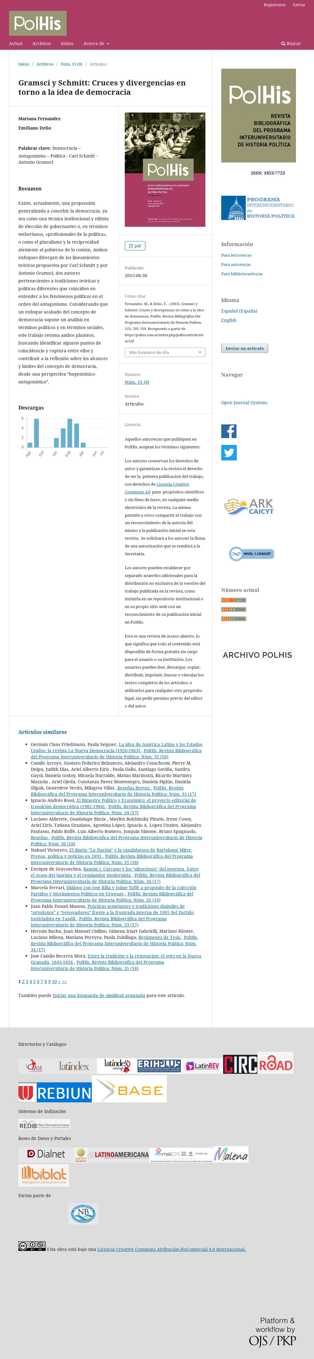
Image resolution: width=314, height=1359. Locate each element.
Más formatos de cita (149, 352)
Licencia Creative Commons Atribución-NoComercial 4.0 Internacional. (171, 1249)
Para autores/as (236, 264)
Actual (15, 43)
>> (64, 981)
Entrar (299, 4)
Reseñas (40, 837)
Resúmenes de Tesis (159, 937)
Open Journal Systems (244, 402)
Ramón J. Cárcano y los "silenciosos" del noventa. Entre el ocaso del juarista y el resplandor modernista (115, 872)
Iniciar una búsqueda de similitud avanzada (99, 995)
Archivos (41, 43)
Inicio (23, 64)
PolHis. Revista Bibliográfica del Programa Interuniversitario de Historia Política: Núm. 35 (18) (116, 754)
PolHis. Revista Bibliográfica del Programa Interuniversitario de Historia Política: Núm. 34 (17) (113, 809)
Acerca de (94, 43)
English (229, 320)
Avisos (67, 43)
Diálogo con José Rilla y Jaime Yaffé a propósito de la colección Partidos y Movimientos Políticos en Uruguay (113, 891)
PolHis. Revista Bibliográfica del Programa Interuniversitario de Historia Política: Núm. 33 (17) (113, 791)
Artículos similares (42, 732)
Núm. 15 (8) (71, 64)
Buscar (291, 43)
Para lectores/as (236, 255)
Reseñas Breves (134, 788)
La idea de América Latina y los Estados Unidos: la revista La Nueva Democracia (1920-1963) (116, 747)
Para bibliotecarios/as (242, 274)
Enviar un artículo (245, 348)
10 (54, 981)
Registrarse (275, 4)
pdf (137, 246)
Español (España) (239, 311)
